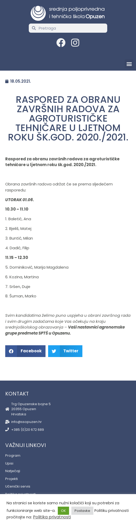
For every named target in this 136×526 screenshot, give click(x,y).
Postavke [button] (82, 510)
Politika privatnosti (52, 517)
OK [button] (63, 510)
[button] (129, 63)
